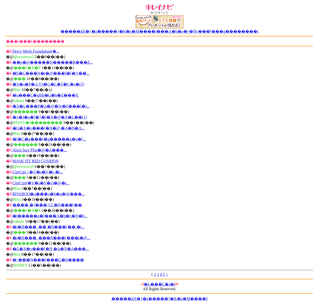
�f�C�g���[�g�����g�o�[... (49, 139)
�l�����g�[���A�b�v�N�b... (49, 216)
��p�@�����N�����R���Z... (52, 62)
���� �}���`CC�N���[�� (47, 205)
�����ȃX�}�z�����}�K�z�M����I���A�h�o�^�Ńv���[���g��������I (160, 31)
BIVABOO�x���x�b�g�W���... (48, 194)
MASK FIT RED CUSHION (35, 161)
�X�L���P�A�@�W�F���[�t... (51, 106)
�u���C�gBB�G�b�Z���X (45, 95)
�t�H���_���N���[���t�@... (51, 238)
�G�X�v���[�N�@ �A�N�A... (48, 128)
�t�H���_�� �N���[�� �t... (48, 227)
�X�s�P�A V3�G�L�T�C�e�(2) (48, 84)
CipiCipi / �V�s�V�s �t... (37, 172)
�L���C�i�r (159, 284)
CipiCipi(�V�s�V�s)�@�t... (41, 183)
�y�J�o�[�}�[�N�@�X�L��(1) (49, 117)
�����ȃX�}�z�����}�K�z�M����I (159, 299)
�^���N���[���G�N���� (48, 260)
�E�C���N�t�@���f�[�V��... (50, 73)
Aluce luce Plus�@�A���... (39, 150)
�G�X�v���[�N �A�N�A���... (50, 249)
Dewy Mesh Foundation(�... (35, 51)
